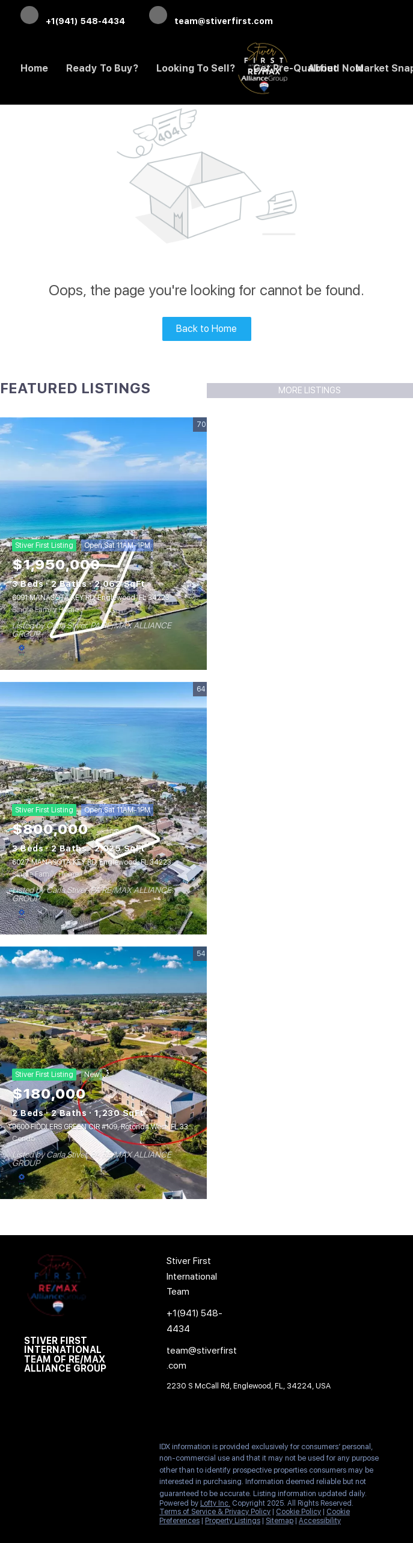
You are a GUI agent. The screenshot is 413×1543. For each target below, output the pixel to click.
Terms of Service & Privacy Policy (215, 1512)
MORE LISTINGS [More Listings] (309, 390)
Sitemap (279, 1521)
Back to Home (206, 328)
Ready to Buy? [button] (102, 68)
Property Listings (232, 1521)
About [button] (322, 68)
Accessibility (320, 1521)
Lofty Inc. (215, 1503)
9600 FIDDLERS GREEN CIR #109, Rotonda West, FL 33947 (107, 1127)
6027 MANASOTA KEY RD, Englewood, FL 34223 (91, 862)
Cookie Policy (298, 1512)
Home (34, 68)
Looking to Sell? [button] (195, 68)
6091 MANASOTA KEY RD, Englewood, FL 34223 (91, 598)
